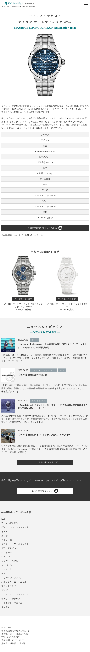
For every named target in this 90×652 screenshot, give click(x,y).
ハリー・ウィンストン (11, 577)
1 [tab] (45, 100)
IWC (3, 519)
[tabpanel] (45, 65)
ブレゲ (4, 590)
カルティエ (6, 540)
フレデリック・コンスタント (15, 594)
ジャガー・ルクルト (10, 561)
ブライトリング (8, 586)
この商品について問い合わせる (45, 228)
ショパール (6, 565)
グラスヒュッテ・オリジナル (15, 544)
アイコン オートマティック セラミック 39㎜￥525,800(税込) (66, 283)
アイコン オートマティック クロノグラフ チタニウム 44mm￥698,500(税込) (23, 283)
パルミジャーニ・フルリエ (13, 582)
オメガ (4, 531)
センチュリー (7, 569)
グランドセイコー (9, 548)
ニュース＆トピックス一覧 (45, 462)
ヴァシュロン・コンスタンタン (16, 527)
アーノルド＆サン (9, 523)
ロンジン (5, 607)
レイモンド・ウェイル (11, 603)
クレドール (6, 552)
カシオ (4, 535)
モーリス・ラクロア (10, 598)
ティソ (4, 573)
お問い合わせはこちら (45, 491)
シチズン (5, 556)
